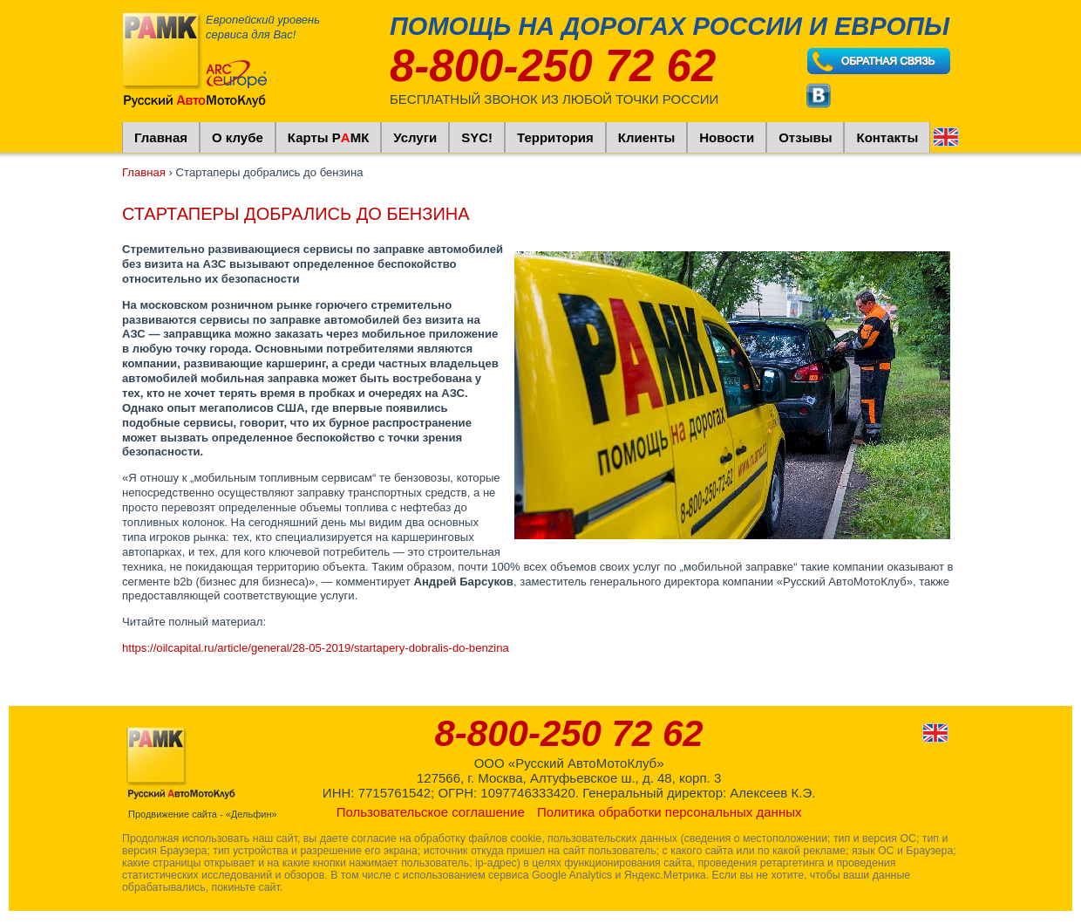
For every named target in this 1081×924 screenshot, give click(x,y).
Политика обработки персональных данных (669, 811)
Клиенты (646, 137)
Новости (726, 137)
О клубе (237, 137)
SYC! (477, 137)
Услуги (415, 137)
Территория (555, 137)
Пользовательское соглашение (431, 811)
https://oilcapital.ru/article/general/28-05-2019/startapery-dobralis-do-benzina (315, 647)
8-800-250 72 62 (553, 66)
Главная (160, 137)
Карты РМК (328, 137)
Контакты (887, 137)
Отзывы (805, 137)
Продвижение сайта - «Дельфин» (202, 814)
